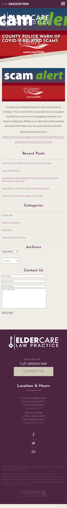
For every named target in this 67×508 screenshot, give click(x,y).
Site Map (58, 471)
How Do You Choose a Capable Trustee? (22, 196)
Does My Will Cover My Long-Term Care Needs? (26, 188)
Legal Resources (11, 170)
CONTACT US (33, 375)
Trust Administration (14, 237)
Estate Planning (10, 222)
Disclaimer (22, 473)
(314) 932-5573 (37, 408)
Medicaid (7, 230)
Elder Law (7, 215)
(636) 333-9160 (37, 423)
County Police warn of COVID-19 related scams (26, 163)
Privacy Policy (8, 473)
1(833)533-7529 (18, 4)
